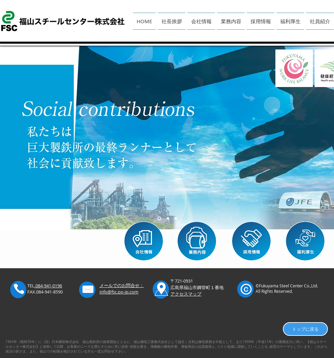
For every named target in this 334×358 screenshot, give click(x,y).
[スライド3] (175, 218)
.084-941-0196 (48, 286)
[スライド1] (159, 218)
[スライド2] (168, 218)
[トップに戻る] (305, 329)
